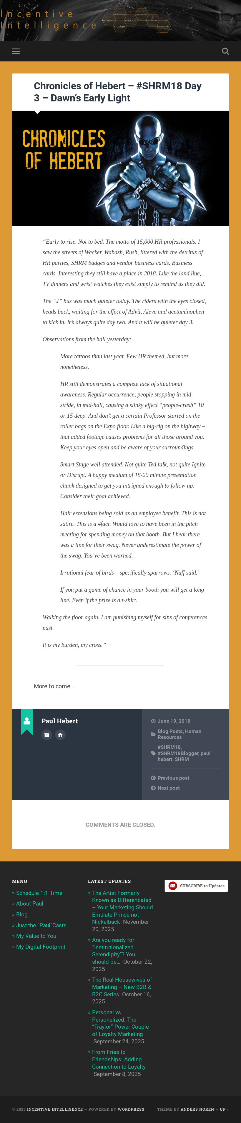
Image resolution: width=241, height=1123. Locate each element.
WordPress (131, 1109)
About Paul (29, 903)
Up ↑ (224, 1109)
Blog (22, 914)
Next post (169, 788)
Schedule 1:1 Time (39, 893)
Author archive (46, 734)
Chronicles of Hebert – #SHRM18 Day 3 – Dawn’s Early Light (118, 92)
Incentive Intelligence (55, 1109)
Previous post (174, 778)
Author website (60, 734)
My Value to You (36, 936)
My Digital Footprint (40, 946)
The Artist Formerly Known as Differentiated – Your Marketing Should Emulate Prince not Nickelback (122, 907)
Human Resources (180, 734)
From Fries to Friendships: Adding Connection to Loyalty (119, 1059)
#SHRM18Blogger (178, 753)
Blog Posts (170, 731)
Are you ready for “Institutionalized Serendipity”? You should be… (113, 951)
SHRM (182, 759)
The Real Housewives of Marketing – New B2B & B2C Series (122, 987)
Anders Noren (197, 1109)
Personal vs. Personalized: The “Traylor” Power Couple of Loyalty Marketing (120, 1023)
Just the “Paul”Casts (41, 925)
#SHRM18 (169, 747)
